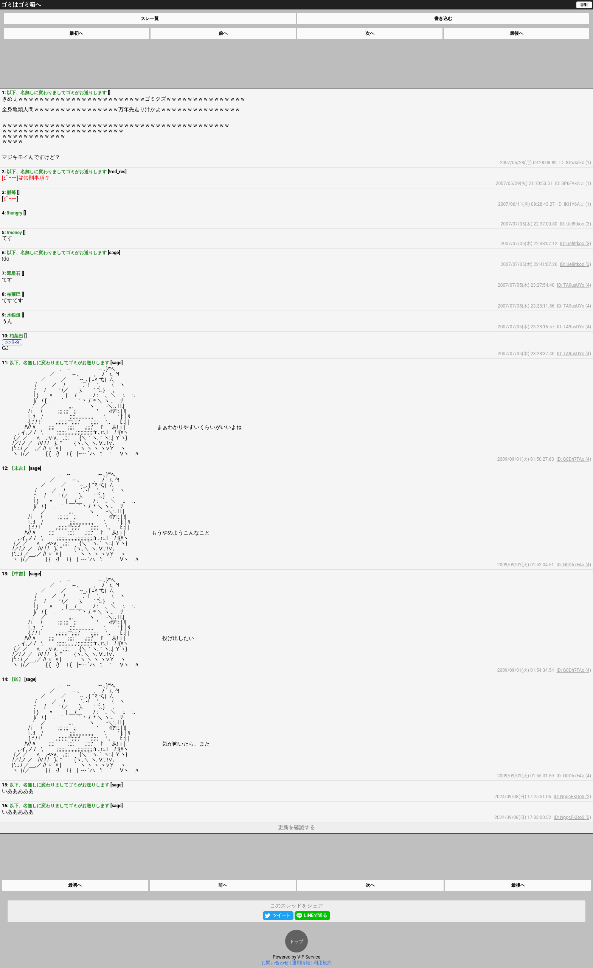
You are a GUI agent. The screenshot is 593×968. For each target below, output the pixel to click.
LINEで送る (315, 915)
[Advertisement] (296, 63)
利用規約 (323, 962)
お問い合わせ (275, 962)
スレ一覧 (150, 18)
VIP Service (308, 957)
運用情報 (301, 962)
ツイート (281, 915)
